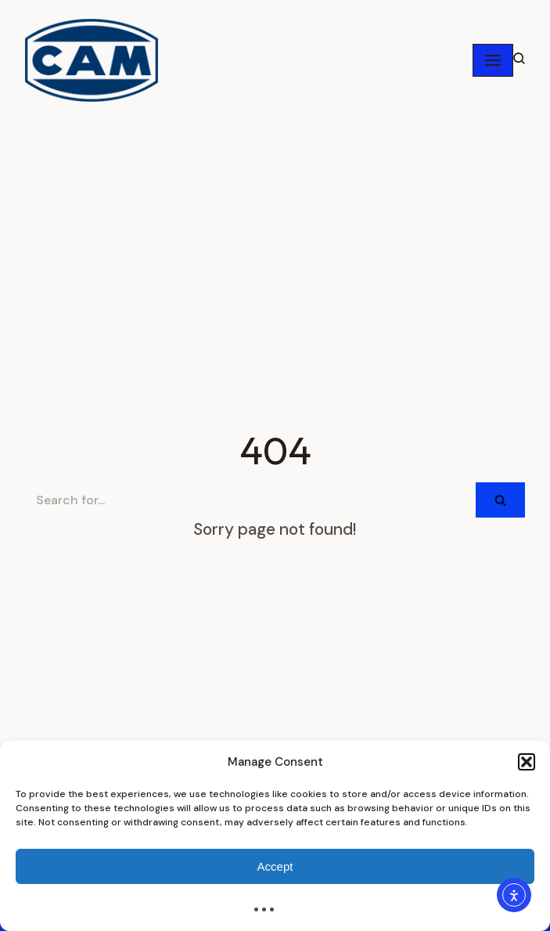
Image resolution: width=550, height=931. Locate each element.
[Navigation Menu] (493, 60)
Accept (275, 866)
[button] (526, 762)
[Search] (250, 500)
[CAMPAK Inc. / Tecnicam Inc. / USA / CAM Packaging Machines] (91, 60)
